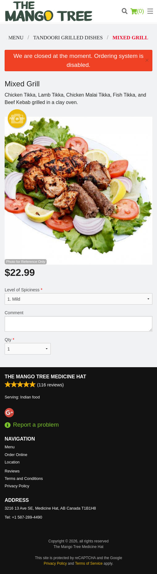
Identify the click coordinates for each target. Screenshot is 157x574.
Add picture (17, 118)
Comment (78, 321)
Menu (10, 447)
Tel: (23, 517)
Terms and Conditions (24, 478)
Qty (28, 345)
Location (12, 462)
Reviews (12, 471)
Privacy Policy (17, 486)
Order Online (16, 454)
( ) (137, 11)
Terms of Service (89, 563)
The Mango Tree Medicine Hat (45, 376)
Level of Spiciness (78, 296)
